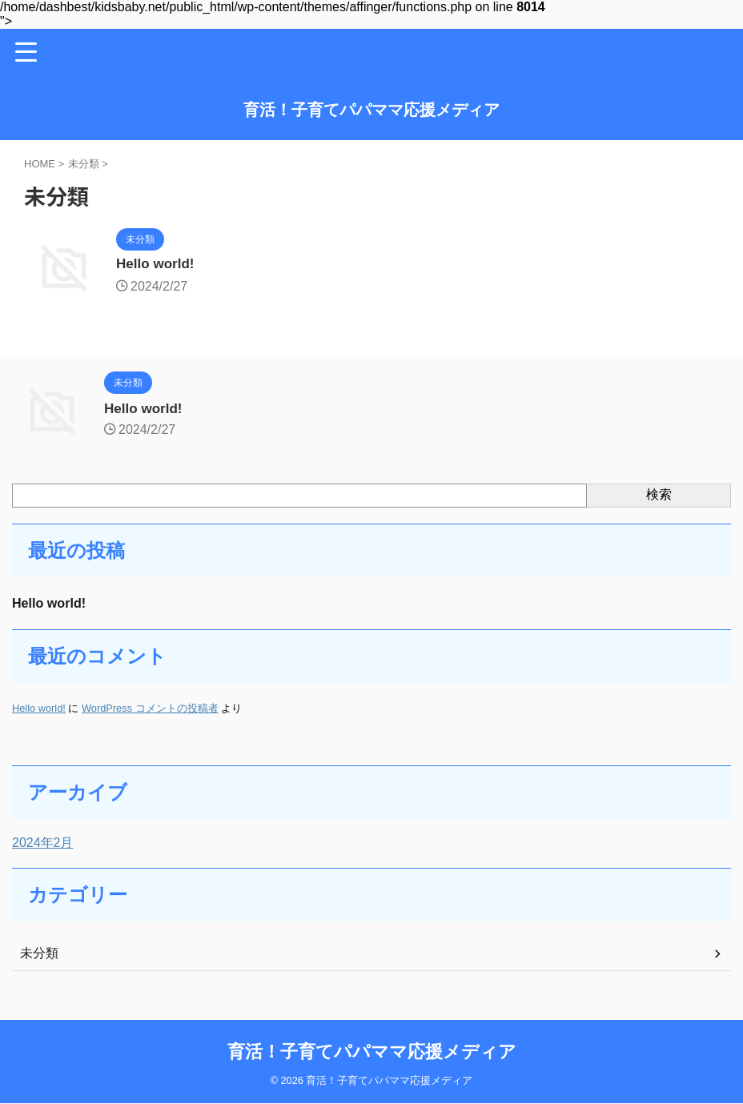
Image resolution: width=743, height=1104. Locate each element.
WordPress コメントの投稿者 (150, 710)
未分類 (39, 954)
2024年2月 (43, 844)
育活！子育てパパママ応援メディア (371, 109)
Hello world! (157, 265)
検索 (659, 494)
